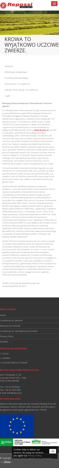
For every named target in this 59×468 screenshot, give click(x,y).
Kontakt (4, 341)
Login (7, 95)
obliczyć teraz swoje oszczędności (21, 89)
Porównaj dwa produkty (16, 78)
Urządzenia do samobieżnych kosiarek (19, 331)
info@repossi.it (14, 392)
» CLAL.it (4, 353)
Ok (53, 451)
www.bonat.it (41, 130)
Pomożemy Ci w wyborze (17, 83)
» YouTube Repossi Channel (13, 362)
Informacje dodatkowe (16, 72)
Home (3, 315)
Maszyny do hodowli (10, 325)
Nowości (9, 66)
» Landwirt (5, 358)
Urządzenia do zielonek (11, 320)
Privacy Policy (6, 336)
